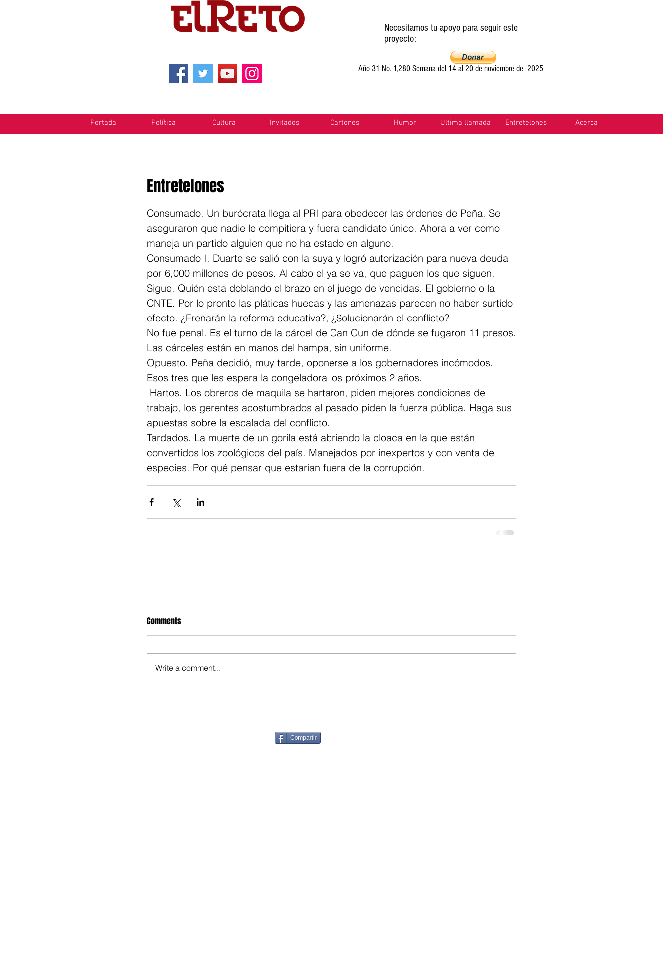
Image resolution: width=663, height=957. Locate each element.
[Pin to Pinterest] (375, 737)
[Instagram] (252, 73)
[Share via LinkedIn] (200, 502)
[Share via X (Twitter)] (176, 502)
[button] (473, 57)
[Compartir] (298, 738)
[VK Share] (549, 737)
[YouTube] (227, 73)
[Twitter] (203, 73)
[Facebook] (178, 73)
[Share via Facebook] (151, 502)
